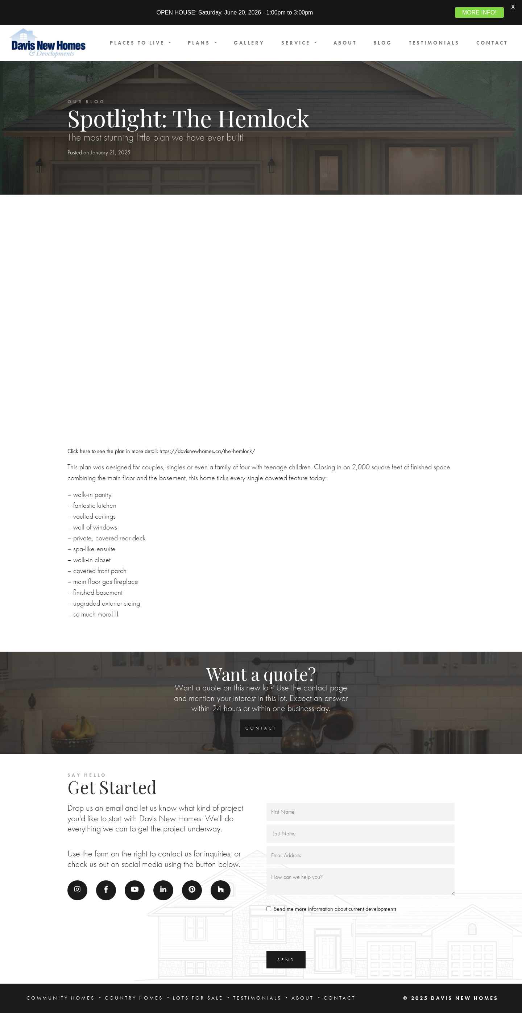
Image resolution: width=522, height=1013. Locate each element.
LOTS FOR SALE (198, 998)
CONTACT (492, 43)
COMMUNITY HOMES (60, 998)
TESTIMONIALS (434, 43)
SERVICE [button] (297, 43)
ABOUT (345, 43)
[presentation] (321, 933)
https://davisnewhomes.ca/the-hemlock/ (207, 451)
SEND (286, 960)
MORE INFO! (479, 12)
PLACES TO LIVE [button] (138, 43)
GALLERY (249, 43)
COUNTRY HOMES (134, 998)
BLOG (382, 43)
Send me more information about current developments (335, 909)
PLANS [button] (200, 43)
